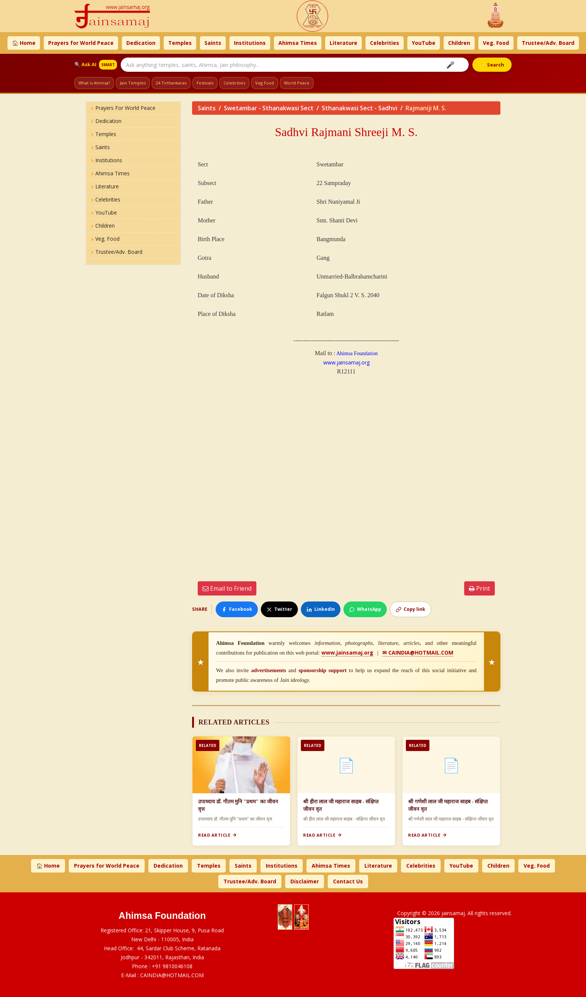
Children (459, 42)
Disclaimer (304, 881)
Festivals (205, 83)
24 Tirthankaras (171, 83)
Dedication (140, 42)
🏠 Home (24, 42)
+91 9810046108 (172, 966)
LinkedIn (320, 609)
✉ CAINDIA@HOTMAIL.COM (417, 652)
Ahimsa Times (297, 42)
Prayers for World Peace (81, 42)
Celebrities (384, 42)
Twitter (279, 609)
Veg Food (264, 83)
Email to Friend (227, 588)
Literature (343, 42)
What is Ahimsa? (94, 83)
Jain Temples (133, 83)
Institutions (250, 42)
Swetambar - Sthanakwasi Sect (269, 108)
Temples (180, 42)
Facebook (236, 609)
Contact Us (348, 881)
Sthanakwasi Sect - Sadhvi (359, 108)
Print (479, 588)
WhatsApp (365, 609)
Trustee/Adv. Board (548, 42)
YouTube (423, 42)
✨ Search (492, 64)
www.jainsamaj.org (346, 362)
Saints (212, 42)
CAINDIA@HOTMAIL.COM (172, 975)
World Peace (296, 83)
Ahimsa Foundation (356, 353)
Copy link (410, 609)
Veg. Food (496, 42)
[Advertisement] (346, 476)
